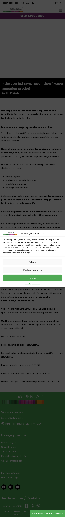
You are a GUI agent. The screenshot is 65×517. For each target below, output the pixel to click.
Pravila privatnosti (32, 284)
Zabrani (32, 262)
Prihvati (32, 278)
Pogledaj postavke (32, 270)
